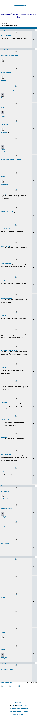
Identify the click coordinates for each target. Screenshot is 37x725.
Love (1, 485)
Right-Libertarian (6, 454)
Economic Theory (5, 142)
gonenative (4, 132)
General (2, 557)
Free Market (4, 124)
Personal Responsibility (7, 90)
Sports (3, 597)
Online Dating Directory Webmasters (19, 711)
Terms (14, 714)
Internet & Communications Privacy (11, 159)
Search (20, 702)
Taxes (2, 107)
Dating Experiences (6, 508)
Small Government (6, 263)
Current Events (5, 563)
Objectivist (4, 437)
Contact (13, 705)
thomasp (3, 80)
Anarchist (3, 281)
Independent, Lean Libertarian (9, 350)
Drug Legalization (6, 194)
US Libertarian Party (6, 472)
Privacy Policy (20, 714)
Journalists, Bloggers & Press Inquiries (18, 708)
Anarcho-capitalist (6, 298)
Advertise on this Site (21, 705)
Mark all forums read (6, 682)
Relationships (5, 491)
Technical (3, 663)
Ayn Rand (3, 176)
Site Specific (4, 49)
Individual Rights (5, 228)
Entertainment (5, 615)
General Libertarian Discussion (9, 55)
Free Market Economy (7, 211)
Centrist (3, 315)
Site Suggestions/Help (7, 669)
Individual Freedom (6, 72)
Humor (3, 632)
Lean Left (3, 367)
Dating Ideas (4, 526)
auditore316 (4, 184)
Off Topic (3, 649)
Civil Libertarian (5, 333)
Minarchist (4, 385)
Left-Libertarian (5, 419)
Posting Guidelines (6, 30)
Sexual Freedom (5, 246)
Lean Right (4, 402)
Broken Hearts (5, 543)
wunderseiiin (4, 62)
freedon (3, 640)
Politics (3, 580)
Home (16, 702)
